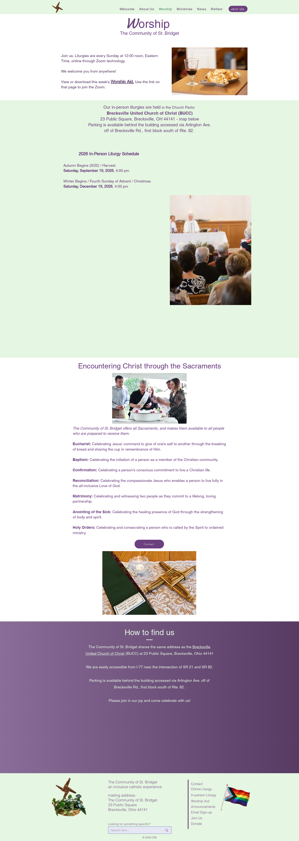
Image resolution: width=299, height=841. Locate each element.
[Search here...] (134, 830)
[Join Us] (238, 9)
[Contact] (149, 544)
